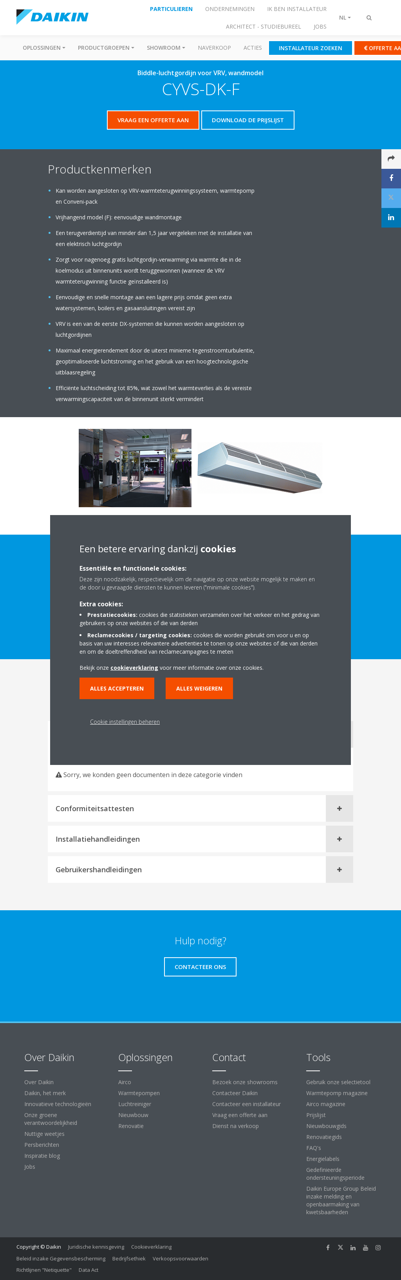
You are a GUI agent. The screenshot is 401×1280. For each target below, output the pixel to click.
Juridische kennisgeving (96, 1246)
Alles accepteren (117, 688)
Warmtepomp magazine (337, 1093)
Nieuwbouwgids (326, 1126)
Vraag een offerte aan (239, 1115)
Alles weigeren (199, 688)
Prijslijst (316, 1115)
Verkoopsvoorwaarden (180, 1258)
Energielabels (323, 1158)
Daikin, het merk (45, 1093)
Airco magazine (325, 1104)
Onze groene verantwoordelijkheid (50, 1118)
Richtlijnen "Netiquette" (44, 1269)
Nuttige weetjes (44, 1133)
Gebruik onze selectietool (338, 1082)
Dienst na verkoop (235, 1126)
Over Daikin (39, 1082)
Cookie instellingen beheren (125, 721)
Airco (124, 1082)
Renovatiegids (324, 1137)
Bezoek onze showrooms (245, 1082)
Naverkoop (214, 47)
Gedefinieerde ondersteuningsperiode (335, 1173)
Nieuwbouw (133, 1115)
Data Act (88, 1269)
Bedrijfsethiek (129, 1258)
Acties (253, 47)
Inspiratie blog (42, 1155)
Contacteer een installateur (246, 1104)
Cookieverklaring (151, 1246)
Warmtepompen (139, 1093)
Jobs (29, 1166)
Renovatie (131, 1126)
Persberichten (41, 1144)
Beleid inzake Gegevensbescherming (60, 1258)
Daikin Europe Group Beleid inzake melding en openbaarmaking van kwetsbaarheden (341, 1200)
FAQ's (313, 1148)
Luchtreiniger (134, 1104)
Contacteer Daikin (235, 1093)
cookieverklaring (134, 667)
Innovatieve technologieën (57, 1104)
